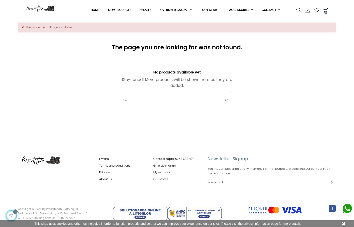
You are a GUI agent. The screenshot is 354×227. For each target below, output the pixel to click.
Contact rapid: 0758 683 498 (173, 159)
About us (105, 179)
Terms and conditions (114, 165)
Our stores (160, 179)
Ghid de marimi (164, 165)
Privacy (104, 172)
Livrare (104, 159)
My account (161, 172)
